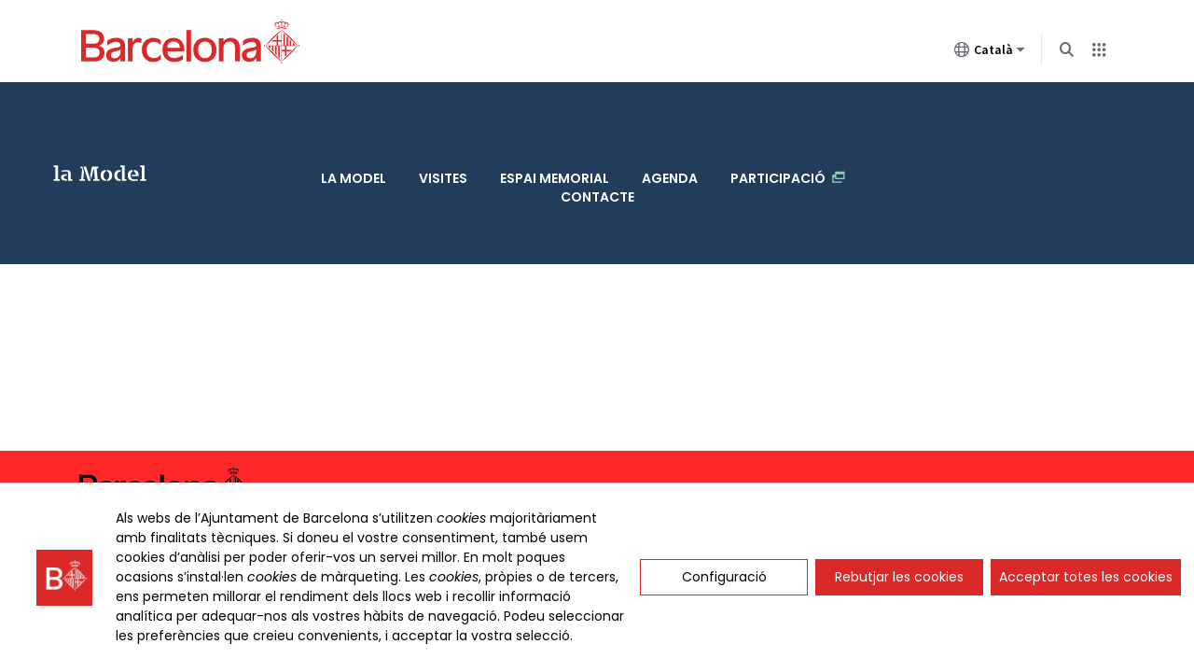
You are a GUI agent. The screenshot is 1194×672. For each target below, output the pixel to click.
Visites (443, 120)
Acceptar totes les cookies (1086, 576)
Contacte (597, 139)
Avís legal (1078, 401)
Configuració (724, 576)
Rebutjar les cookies (899, 576)
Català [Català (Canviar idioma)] (990, 53)
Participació (787, 120)
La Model (92, 129)
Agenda (670, 120)
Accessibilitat (977, 401)
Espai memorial (554, 120)
